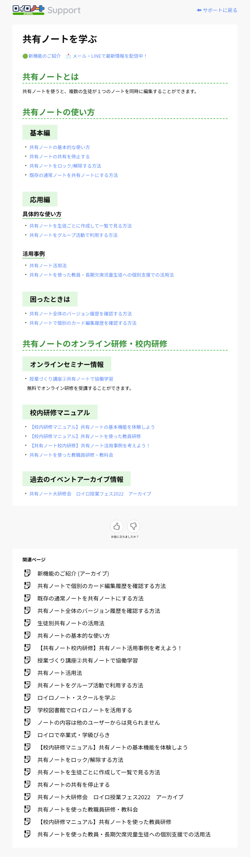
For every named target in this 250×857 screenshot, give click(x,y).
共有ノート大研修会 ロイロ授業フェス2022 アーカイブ (90, 493)
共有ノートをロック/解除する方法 (65, 165)
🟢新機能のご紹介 (41, 55)
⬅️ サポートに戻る (217, 10)
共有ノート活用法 (48, 265)
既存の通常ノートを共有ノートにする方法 (74, 175)
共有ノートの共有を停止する (60, 156)
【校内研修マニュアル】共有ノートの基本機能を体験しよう (92, 427)
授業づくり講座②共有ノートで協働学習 (71, 378)
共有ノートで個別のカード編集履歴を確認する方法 (83, 323)
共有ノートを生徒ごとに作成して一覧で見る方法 (81, 225)
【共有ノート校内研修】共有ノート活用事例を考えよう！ (90, 445)
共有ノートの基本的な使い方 (60, 147)
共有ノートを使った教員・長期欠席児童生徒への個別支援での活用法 (102, 274)
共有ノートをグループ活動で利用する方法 (74, 235)
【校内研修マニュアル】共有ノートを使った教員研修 (85, 436)
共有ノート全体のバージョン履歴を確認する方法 (81, 313)
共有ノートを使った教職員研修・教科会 (71, 454)
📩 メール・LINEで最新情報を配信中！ (107, 55)
